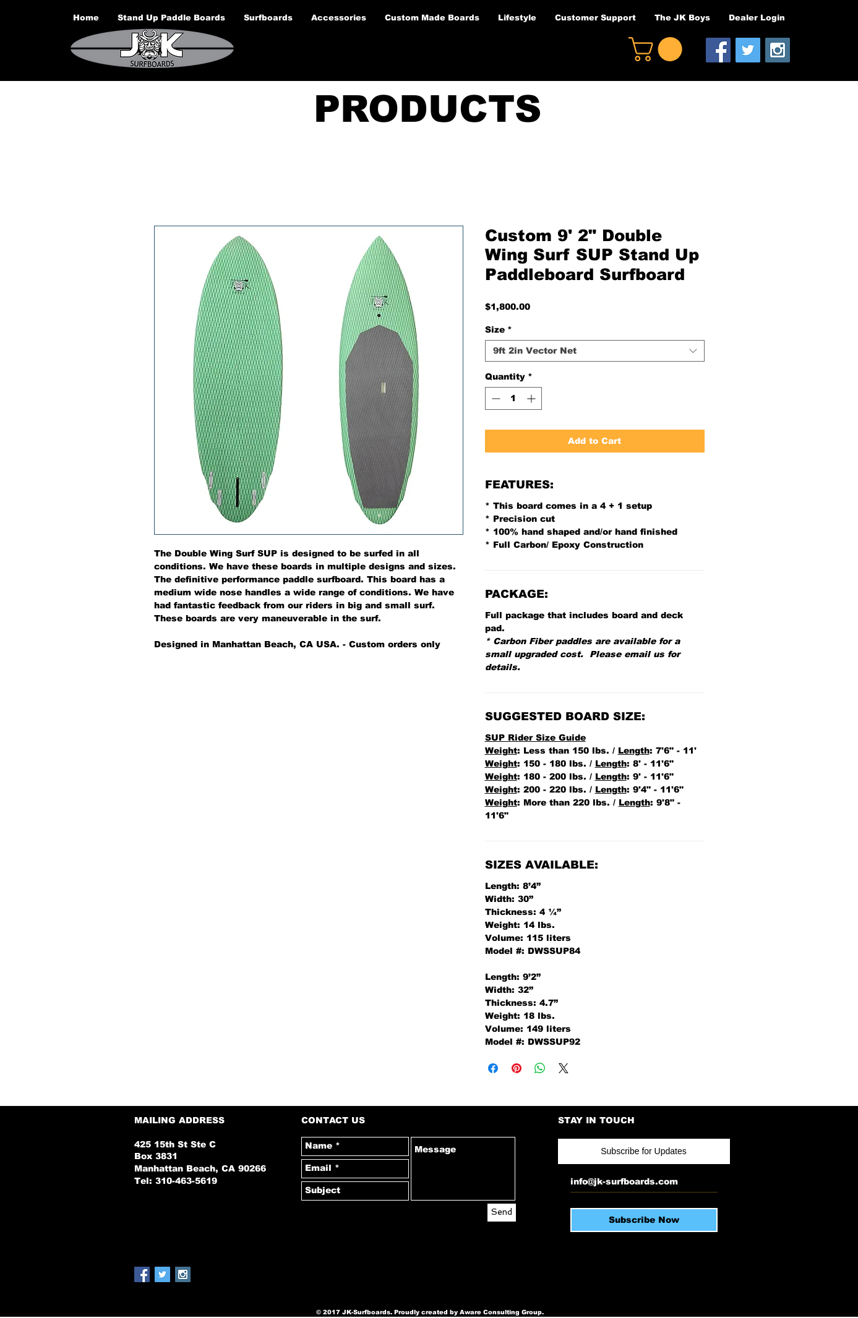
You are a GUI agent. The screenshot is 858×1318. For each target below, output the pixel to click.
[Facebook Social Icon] (718, 50)
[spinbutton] (513, 398)
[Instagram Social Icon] (777, 50)
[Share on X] (563, 1068)
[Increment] (532, 398)
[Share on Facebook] (493, 1068)
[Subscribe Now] (644, 1220)
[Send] (501, 1213)
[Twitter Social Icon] (748, 50)
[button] (658, 49)
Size (498, 329)
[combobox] (595, 351)
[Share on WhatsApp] (540, 1068)
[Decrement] (494, 398)
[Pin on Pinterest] (516, 1068)
